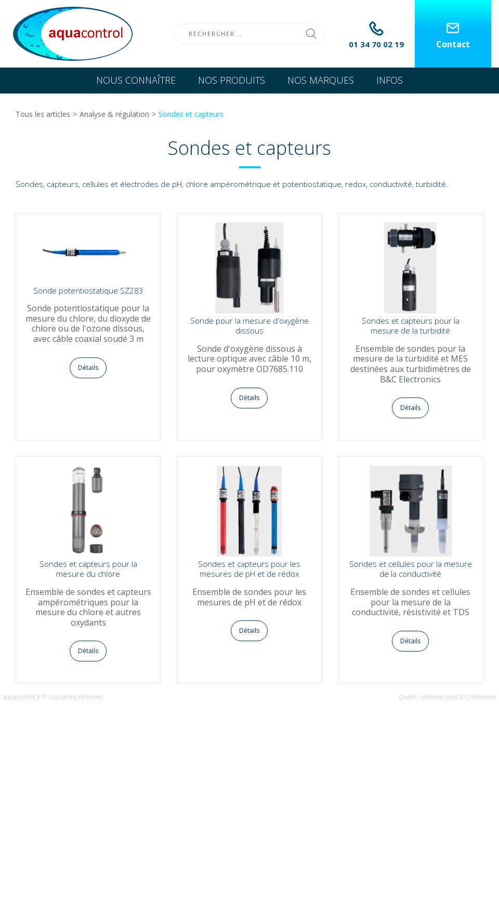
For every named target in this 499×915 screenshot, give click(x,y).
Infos (389, 80)
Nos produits (231, 80)
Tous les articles (43, 114)
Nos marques (320, 80)
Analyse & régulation (114, 114)
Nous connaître (136, 80)
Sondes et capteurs (191, 114)
